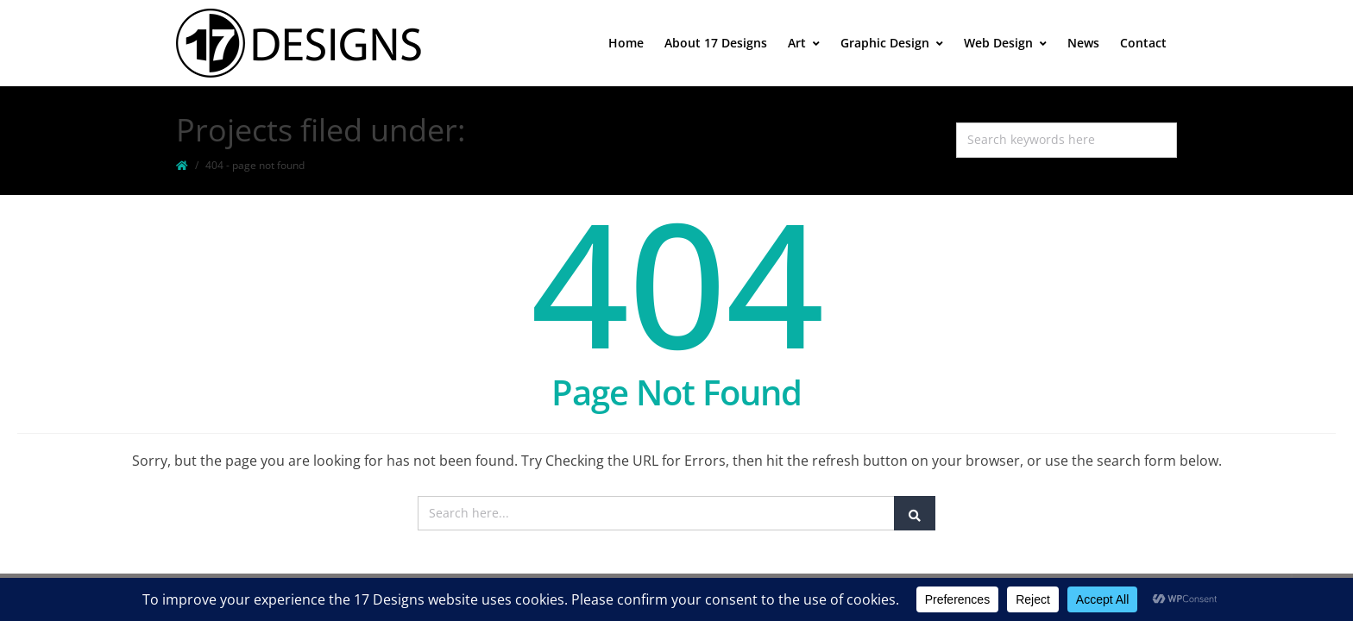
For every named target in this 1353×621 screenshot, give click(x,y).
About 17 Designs (715, 42)
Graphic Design (891, 42)
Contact (1143, 42)
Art (804, 42)
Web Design (1005, 42)
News (1083, 42)
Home (626, 42)
